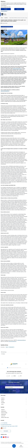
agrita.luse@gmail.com (12, 341)
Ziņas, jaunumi (12, 347)
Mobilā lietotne (3, 411)
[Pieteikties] (14, 391)
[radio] (8, 375)
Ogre (7, 347)
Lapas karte (3, 415)
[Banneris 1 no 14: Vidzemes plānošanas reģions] (14, 364)
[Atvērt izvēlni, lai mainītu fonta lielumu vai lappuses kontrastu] (21, 446)
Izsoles (2, 404)
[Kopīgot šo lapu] (14, 354)
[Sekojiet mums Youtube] (3, 437)
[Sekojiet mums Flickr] (8, 437)
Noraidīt (5, 9)
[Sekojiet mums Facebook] (1, 437)
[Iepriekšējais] (2, 364)
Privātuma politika (4, 412)
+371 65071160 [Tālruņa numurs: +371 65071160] (4, 422)
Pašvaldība (3, 402)
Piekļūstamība (3, 414)
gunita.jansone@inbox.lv (21, 340)
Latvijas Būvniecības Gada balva (6, 81)
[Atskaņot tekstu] (4, 23)
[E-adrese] (3, 428)
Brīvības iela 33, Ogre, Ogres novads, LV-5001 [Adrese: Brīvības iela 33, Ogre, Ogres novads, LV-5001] (10, 426)
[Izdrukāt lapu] (14, 352)
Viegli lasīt (2, 409)
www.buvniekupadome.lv (17, 68)
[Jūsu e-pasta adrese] (14, 387)
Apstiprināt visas (19, 9)
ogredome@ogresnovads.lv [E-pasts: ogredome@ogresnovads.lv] (6, 424)
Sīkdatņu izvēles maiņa (5, 417)
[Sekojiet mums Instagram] (6, 437)
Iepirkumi (2, 399)
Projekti (2, 401)
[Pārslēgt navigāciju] (14, 446)
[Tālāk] (26, 364)
